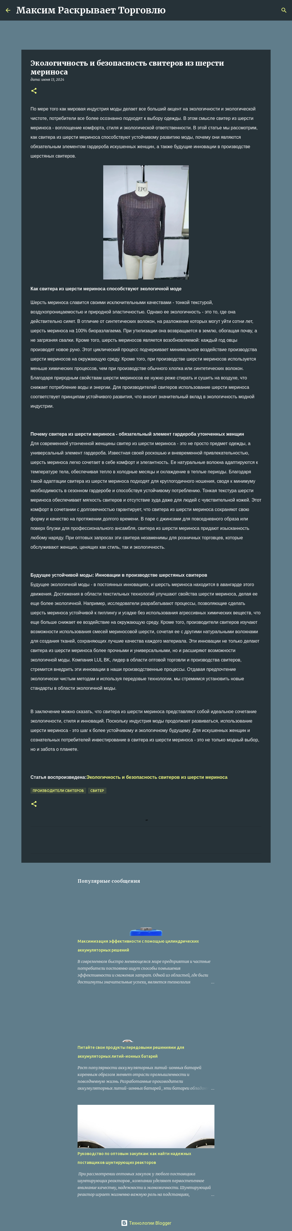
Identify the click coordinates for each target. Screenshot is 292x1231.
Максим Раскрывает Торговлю (91, 10)
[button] (34, 91)
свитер (97, 790)
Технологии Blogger (146, 1223)
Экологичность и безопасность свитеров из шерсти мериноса (156, 777)
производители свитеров (58, 790)
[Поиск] (173, 10)
